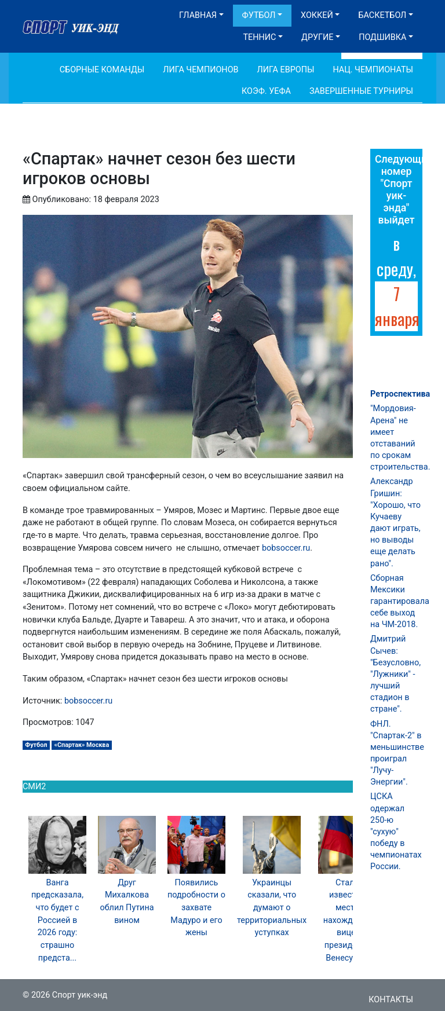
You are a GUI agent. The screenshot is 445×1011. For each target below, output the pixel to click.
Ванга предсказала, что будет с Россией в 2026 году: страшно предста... (57, 920)
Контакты (391, 1000)
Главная (198, 15)
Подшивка (382, 37)
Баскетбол (382, 15)
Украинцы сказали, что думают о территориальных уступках (272, 907)
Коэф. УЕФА (266, 91)
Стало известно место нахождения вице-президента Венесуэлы (347, 920)
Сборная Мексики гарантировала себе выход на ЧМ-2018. (399, 601)
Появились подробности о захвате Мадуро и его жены (196, 907)
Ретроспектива (400, 394)
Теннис (259, 37)
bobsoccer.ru (286, 548)
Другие (317, 37)
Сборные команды (102, 70)
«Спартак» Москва (82, 745)
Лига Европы (286, 70)
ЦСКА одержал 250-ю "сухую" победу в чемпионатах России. (396, 831)
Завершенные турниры (361, 91)
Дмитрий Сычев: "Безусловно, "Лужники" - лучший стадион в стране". (395, 674)
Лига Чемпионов (200, 70)
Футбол (259, 15)
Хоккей (317, 15)
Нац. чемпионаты (373, 70)
